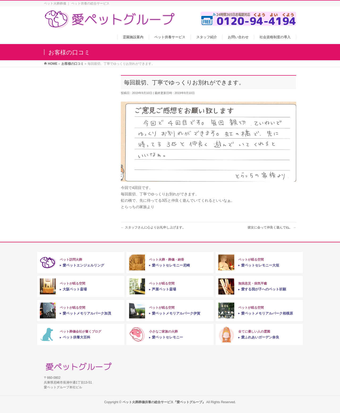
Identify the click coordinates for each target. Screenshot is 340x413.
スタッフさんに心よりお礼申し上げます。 (153, 227)
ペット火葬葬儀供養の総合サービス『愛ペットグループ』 (163, 402)
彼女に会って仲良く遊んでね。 (272, 227)
